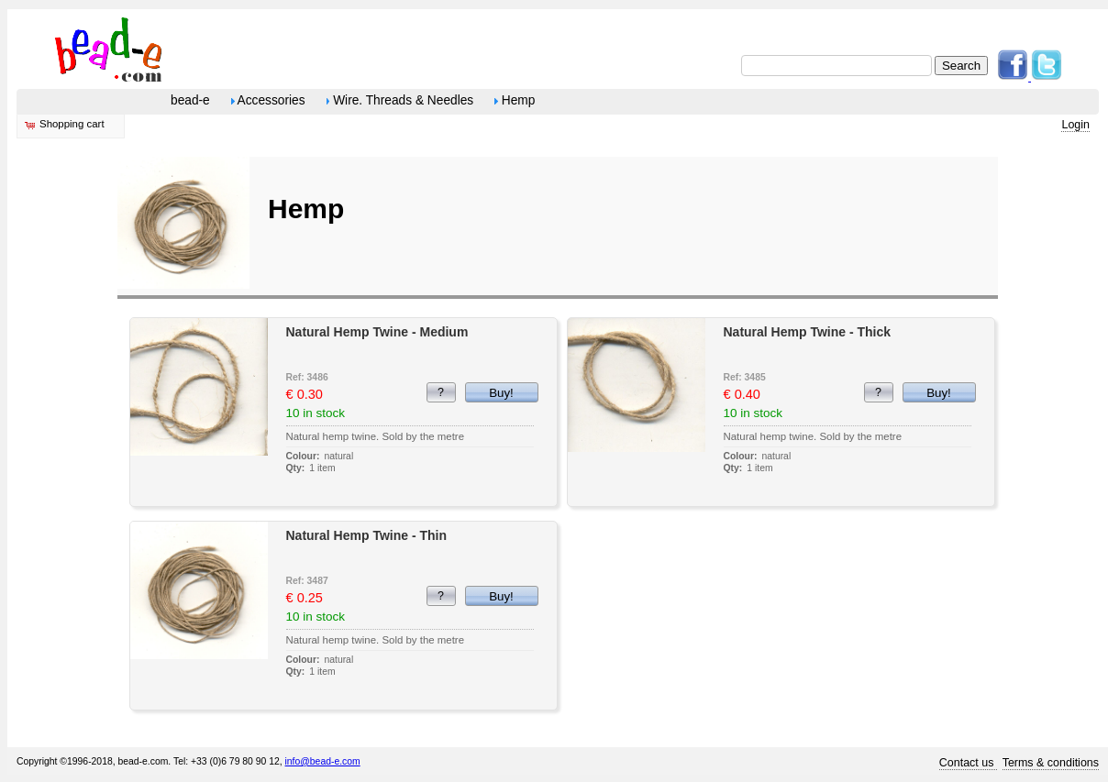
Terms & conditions (1051, 762)
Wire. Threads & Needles (400, 100)
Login (1075, 124)
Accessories (268, 100)
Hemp (514, 100)
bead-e (190, 100)
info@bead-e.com (322, 761)
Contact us (968, 762)
